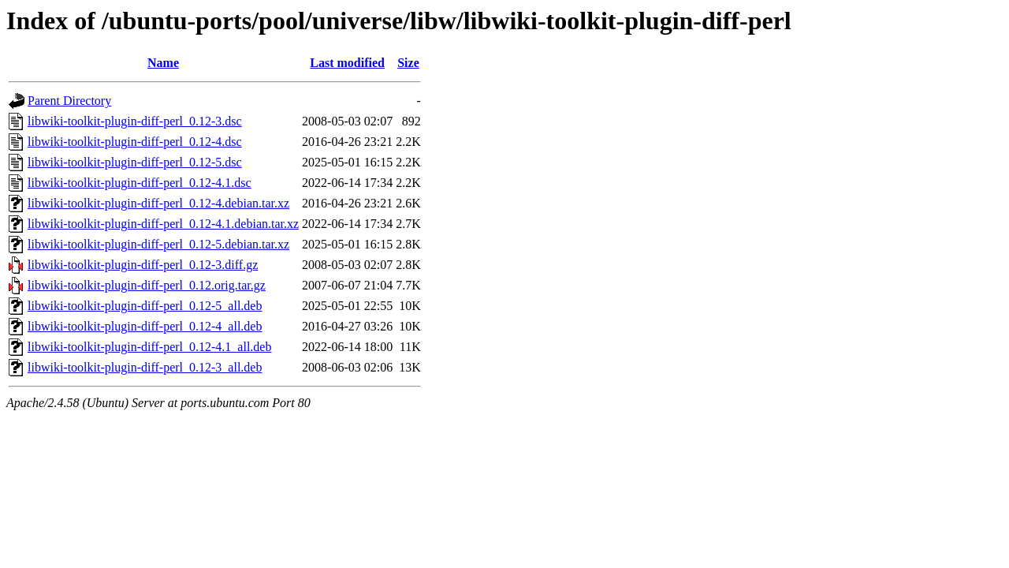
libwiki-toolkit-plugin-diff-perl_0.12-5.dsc (135, 162)
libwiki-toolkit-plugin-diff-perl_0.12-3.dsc (135, 121)
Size (408, 62)
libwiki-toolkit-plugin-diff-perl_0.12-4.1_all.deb (149, 346)
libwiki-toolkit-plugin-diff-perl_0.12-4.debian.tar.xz (158, 203)
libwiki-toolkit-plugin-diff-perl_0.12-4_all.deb (145, 326)
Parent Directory (69, 100)
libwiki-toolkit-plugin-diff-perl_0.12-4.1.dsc (139, 182)
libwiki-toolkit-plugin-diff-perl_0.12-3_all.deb (145, 367)
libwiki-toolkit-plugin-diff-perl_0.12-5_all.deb (145, 305)
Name (163, 62)
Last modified (347, 62)
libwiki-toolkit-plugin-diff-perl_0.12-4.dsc (135, 141)
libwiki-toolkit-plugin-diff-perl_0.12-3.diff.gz (143, 264)
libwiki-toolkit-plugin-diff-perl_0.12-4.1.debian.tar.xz (163, 223)
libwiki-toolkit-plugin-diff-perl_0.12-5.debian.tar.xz (158, 244)
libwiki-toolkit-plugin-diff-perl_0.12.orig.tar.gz (147, 285)
